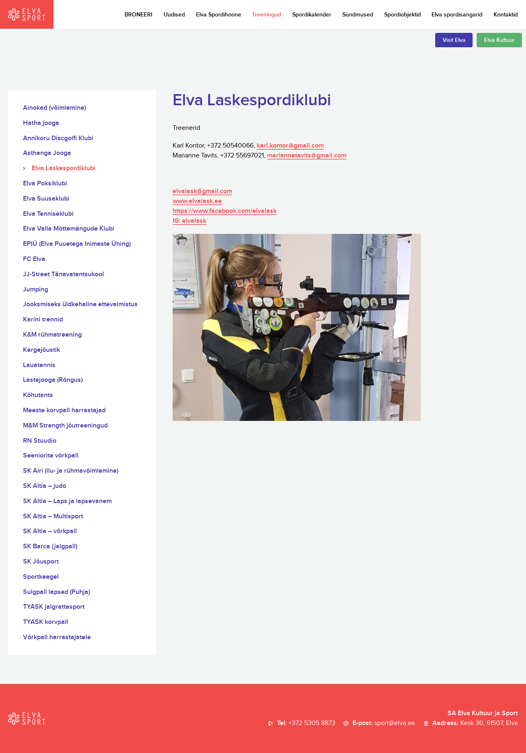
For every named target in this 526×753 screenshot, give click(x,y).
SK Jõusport (41, 562)
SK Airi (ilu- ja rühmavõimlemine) (70, 471)
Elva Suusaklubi (46, 199)
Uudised (174, 14)
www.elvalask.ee (197, 201)
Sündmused (357, 14)
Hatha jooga (41, 123)
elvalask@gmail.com (202, 191)
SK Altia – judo (44, 486)
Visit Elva (454, 40)
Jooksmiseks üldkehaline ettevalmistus (80, 304)
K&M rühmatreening (52, 335)
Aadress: (475, 723)
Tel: (306, 723)
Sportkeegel (41, 577)
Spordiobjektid (402, 14)
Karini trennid (43, 319)
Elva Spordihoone (218, 14)
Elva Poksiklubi (45, 183)
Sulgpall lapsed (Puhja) (56, 592)
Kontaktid (506, 14)
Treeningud (266, 14)
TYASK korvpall (45, 622)
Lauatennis (39, 365)
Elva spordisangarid (456, 14)
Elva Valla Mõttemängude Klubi (68, 229)
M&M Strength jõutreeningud (65, 426)
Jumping (35, 289)
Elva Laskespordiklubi (63, 168)
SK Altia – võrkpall (50, 531)
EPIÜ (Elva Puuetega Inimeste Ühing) (77, 244)
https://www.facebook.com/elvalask (225, 211)
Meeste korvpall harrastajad (64, 410)
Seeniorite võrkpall (50, 456)
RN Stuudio (39, 441)
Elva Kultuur (499, 40)
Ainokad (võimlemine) (54, 108)
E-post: (384, 723)
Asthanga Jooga (47, 153)
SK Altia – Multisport (53, 516)
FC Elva (34, 259)
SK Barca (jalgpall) (50, 546)
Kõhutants (38, 395)
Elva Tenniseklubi (48, 214)
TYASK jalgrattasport (54, 607)
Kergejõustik (41, 350)
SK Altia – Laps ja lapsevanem (67, 501)
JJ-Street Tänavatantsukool (63, 274)
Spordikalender (311, 14)
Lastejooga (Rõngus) (53, 380)
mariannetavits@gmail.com (306, 155)
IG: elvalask (189, 221)
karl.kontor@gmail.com (290, 146)
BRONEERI (138, 14)
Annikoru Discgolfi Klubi (58, 138)
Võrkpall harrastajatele (57, 637)
